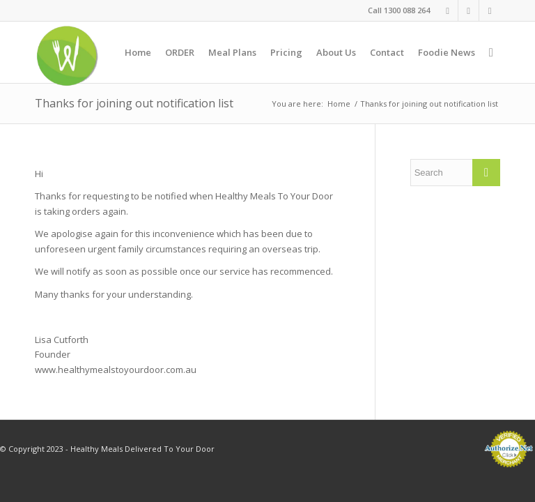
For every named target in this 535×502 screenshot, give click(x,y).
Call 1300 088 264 (399, 10)
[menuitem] (138, 52)
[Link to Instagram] (468, 10)
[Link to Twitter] (489, 10)
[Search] (491, 52)
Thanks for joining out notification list (134, 103)
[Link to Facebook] (447, 10)
